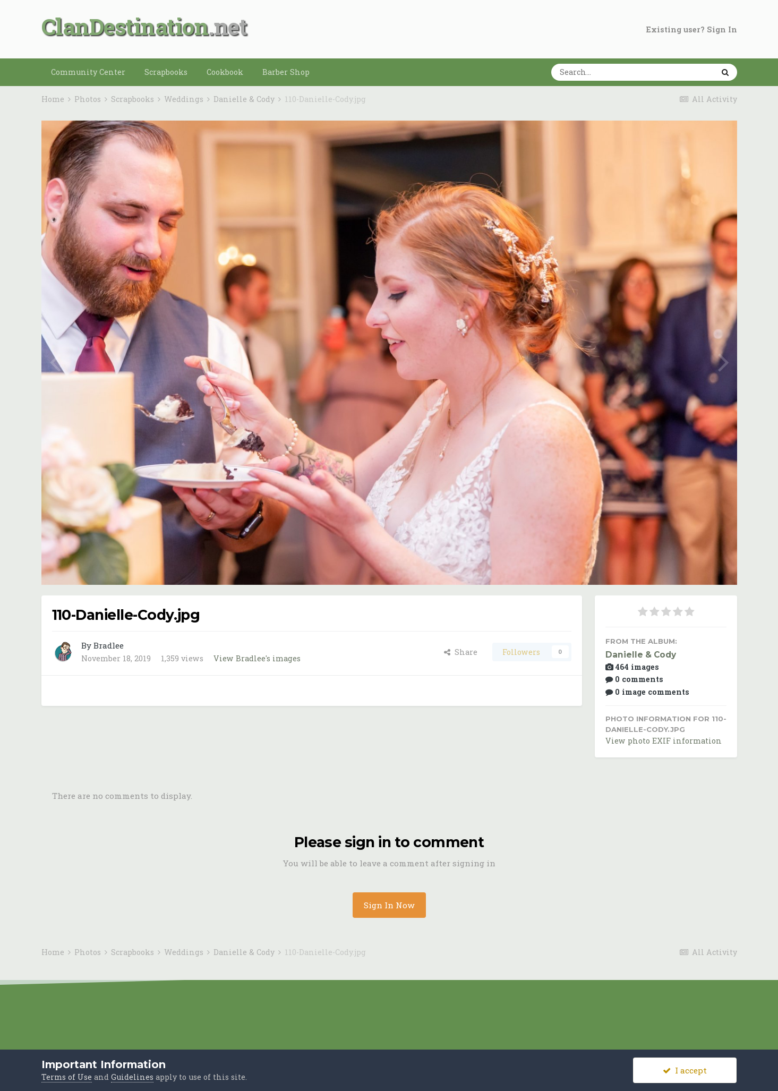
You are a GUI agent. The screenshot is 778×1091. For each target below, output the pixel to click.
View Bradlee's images (257, 658)
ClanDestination (125, 26)
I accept (685, 1070)
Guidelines (132, 1077)
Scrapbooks (165, 72)
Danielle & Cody (640, 655)
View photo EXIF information (663, 741)
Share (460, 652)
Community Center (88, 72)
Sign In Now (389, 905)
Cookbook (225, 72)
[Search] (599, 72)
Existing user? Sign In (691, 29)
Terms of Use (66, 1077)
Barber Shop (286, 72)
